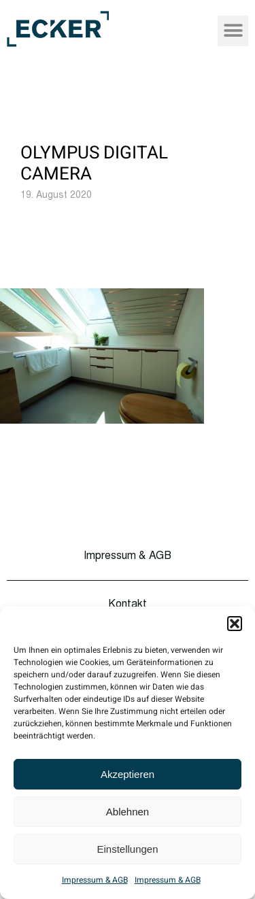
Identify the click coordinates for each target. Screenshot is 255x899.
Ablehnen (127, 811)
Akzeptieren (127, 774)
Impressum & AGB (95, 880)
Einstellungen (127, 849)
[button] (234, 623)
